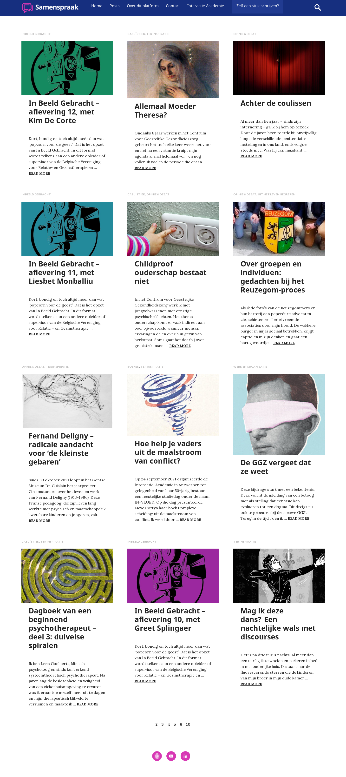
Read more (39, 173)
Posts (115, 5)
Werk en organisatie (250, 366)
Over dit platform (143, 5)
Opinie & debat (244, 34)
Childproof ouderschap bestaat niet (171, 272)
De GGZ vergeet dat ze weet (276, 467)
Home (96, 5)
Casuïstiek (136, 34)
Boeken (133, 366)
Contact (173, 5)
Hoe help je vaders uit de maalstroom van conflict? (168, 452)
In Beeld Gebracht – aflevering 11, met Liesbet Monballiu (64, 272)
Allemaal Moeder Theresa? (165, 110)
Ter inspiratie (157, 34)
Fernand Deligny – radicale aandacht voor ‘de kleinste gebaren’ (61, 449)
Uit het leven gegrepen (276, 194)
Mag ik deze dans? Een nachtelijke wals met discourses (278, 624)
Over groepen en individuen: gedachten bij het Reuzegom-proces (273, 277)
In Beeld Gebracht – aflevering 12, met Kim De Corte (64, 111)
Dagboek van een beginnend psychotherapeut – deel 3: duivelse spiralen (62, 628)
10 (188, 724)
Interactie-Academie (205, 5)
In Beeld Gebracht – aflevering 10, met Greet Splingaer (170, 619)
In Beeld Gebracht (36, 34)
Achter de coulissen (276, 103)
